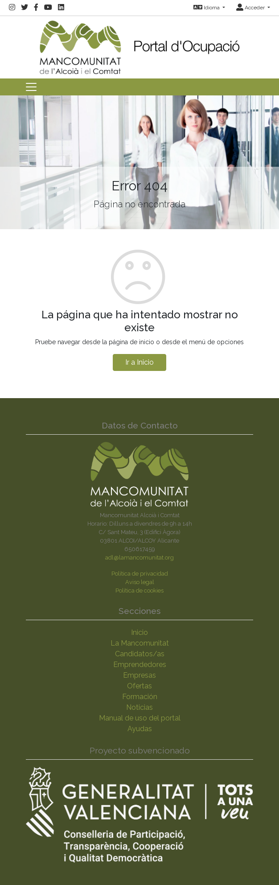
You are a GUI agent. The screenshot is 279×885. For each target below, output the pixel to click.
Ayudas (139, 728)
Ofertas (139, 686)
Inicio (139, 632)
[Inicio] (139, 44)
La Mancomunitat (140, 643)
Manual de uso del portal (140, 718)
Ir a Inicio (139, 362)
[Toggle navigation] (31, 86)
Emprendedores (139, 664)
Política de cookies (139, 590)
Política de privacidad (139, 573)
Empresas (139, 675)
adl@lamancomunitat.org (139, 557)
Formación (139, 696)
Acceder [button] (251, 7)
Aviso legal (139, 582)
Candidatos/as (139, 654)
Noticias (139, 707)
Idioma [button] (207, 7)
